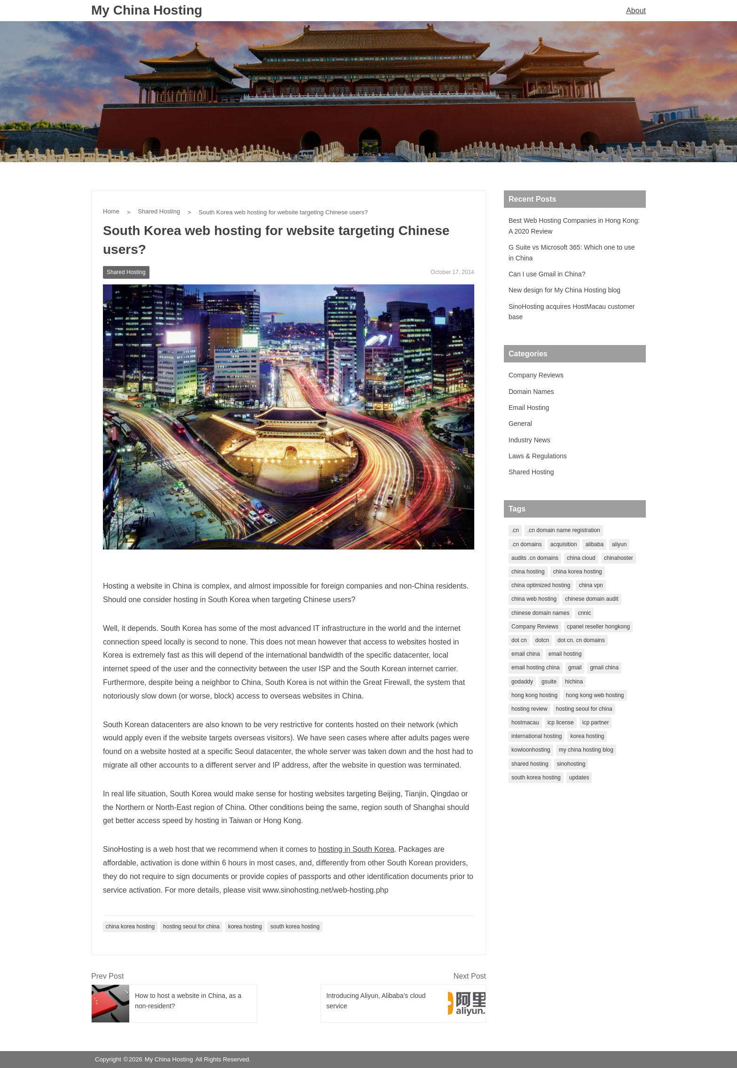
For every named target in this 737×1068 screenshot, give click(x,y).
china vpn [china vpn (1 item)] (591, 585)
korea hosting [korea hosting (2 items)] (587, 736)
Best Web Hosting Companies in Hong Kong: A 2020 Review (574, 226)
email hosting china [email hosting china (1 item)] (535, 667)
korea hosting (245, 926)
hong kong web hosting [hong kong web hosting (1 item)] (595, 695)
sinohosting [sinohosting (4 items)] (571, 764)
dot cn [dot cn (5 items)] (519, 640)
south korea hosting (295, 926)
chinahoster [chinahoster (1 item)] (618, 558)
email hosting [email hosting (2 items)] (565, 654)
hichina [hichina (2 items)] (574, 681)
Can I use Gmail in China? (547, 274)
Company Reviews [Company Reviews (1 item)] (534, 626)
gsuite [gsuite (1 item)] (549, 681)
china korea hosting (130, 926)
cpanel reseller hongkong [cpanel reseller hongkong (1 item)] (598, 626)
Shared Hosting (159, 211)
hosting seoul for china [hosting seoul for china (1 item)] (584, 709)
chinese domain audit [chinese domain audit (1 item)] (591, 599)
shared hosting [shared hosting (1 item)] (530, 764)
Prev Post (107, 976)
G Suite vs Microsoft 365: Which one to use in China (572, 252)
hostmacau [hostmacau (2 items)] (525, 722)
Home (111, 211)
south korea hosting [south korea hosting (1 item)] (536, 777)
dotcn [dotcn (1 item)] (542, 640)
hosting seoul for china (191, 926)
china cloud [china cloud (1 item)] (581, 558)
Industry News (529, 440)
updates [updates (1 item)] (579, 777)
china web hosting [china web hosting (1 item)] (534, 599)
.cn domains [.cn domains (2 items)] (526, 544)
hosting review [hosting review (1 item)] (529, 709)
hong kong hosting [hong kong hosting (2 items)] (534, 695)
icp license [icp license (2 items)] (561, 722)
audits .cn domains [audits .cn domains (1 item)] (534, 558)
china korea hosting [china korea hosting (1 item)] (577, 571)
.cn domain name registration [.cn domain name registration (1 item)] (563, 530)
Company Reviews (536, 375)
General (520, 423)
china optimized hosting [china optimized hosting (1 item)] (540, 585)
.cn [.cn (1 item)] (515, 530)
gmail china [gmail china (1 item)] (604, 667)
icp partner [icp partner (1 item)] (595, 722)
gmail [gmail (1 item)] (575, 667)
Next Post (470, 976)
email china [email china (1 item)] (525, 654)
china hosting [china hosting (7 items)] (528, 571)
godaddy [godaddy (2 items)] (522, 681)
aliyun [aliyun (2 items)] (619, 544)
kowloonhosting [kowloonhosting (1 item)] (530, 749)
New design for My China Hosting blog (564, 290)
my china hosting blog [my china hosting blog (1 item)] (586, 749)
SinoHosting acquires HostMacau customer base (572, 312)
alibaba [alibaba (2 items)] (594, 544)
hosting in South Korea (356, 849)
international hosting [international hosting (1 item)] (536, 736)
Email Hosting (529, 407)
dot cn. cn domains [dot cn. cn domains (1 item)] (581, 640)
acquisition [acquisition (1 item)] (563, 544)
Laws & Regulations (538, 456)
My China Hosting (146, 10)
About (636, 11)
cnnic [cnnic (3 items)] (584, 613)
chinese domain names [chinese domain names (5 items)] (540, 613)
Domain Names (531, 391)
